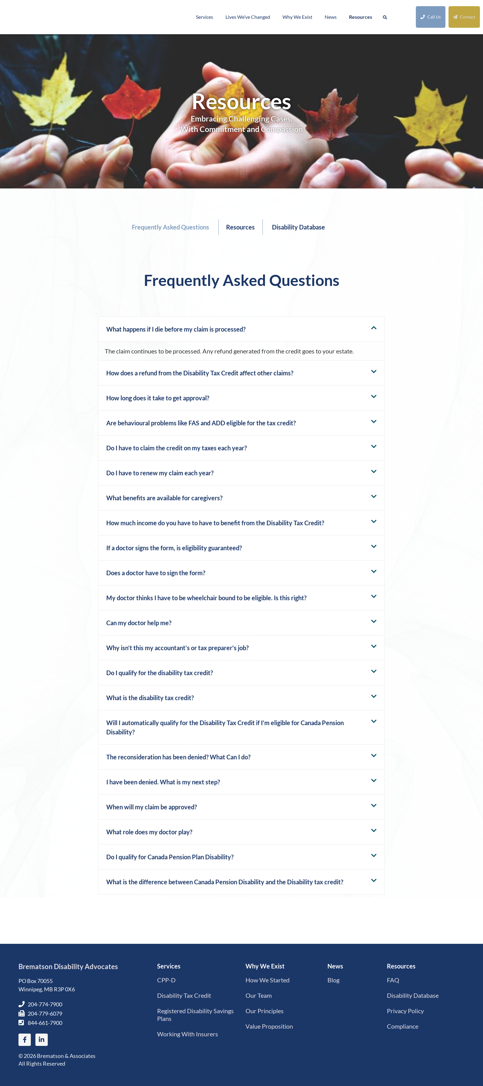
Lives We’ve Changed (247, 17)
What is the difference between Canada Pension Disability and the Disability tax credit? (224, 882)
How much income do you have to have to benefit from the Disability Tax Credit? (215, 522)
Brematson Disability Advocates (68, 966)
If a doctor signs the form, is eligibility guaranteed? (174, 547)
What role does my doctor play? (149, 832)
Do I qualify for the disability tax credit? (159, 672)
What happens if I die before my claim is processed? (176, 329)
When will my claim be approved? (151, 807)
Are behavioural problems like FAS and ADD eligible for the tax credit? (201, 423)
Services (204, 17)
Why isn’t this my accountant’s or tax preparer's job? (177, 647)
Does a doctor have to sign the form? (155, 572)
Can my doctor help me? (138, 622)
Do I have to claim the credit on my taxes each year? (176, 448)
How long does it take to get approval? (157, 398)
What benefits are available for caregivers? (164, 498)
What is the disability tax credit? (150, 697)
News (331, 17)
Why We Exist (297, 17)
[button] (241, 329)
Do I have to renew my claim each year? (159, 473)
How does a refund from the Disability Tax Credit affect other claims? (199, 373)
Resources (360, 17)
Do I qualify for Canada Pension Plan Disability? (169, 857)
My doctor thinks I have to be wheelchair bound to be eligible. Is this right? (206, 597)
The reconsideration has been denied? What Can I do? (178, 757)
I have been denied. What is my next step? (163, 782)
